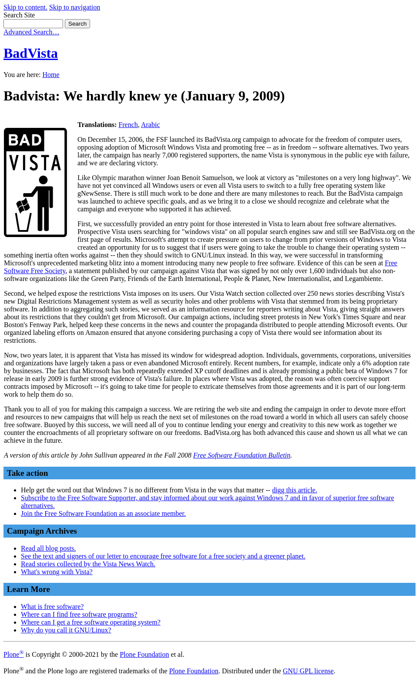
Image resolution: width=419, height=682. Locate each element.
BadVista (30, 53)
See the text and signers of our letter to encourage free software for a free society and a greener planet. (163, 556)
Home (50, 74)
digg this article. (294, 490)
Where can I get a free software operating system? (91, 622)
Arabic (150, 124)
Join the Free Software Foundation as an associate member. (103, 513)
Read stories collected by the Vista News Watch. (88, 564)
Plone (13, 654)
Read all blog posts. (48, 548)
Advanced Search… (31, 32)
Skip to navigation (74, 7)
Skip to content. (25, 7)
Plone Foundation (144, 654)
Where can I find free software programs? (79, 614)
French (127, 124)
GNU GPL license (308, 671)
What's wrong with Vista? (57, 571)
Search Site (19, 15)
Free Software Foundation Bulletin (241, 455)
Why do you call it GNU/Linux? (66, 630)
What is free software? (52, 606)
